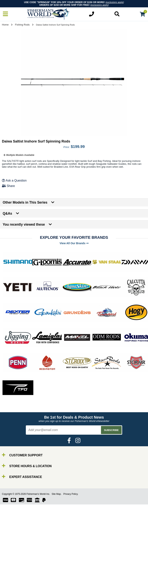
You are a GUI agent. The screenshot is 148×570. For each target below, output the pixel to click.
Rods (11, 558)
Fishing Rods (22, 24)
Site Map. (56, 494)
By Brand (14, 555)
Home (5, 24)
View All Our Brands (74, 243)
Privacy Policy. (70, 494)
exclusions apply (114, 2)
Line (10, 565)
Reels (12, 562)
